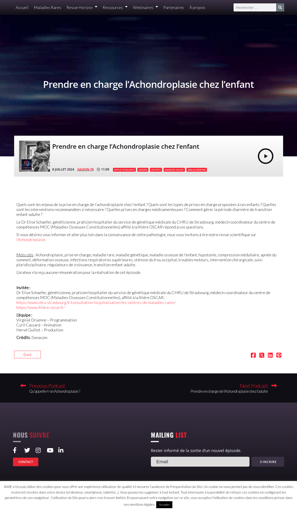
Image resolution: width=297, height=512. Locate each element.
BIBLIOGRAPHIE (197, 169)
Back (27, 354)
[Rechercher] (280, 7)
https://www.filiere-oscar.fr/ (40, 307)
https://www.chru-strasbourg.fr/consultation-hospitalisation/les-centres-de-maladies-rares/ (96, 302)
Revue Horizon (82, 7)
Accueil (22, 7)
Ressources (115, 7)
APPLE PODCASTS (124, 169)
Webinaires (145, 7)
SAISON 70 (85, 169)
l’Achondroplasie (30, 239)
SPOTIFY (156, 169)
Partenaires (173, 7)
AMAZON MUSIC (174, 169)
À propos (197, 7)
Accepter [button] (164, 504)
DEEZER (143, 169)
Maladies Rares (47, 7)
